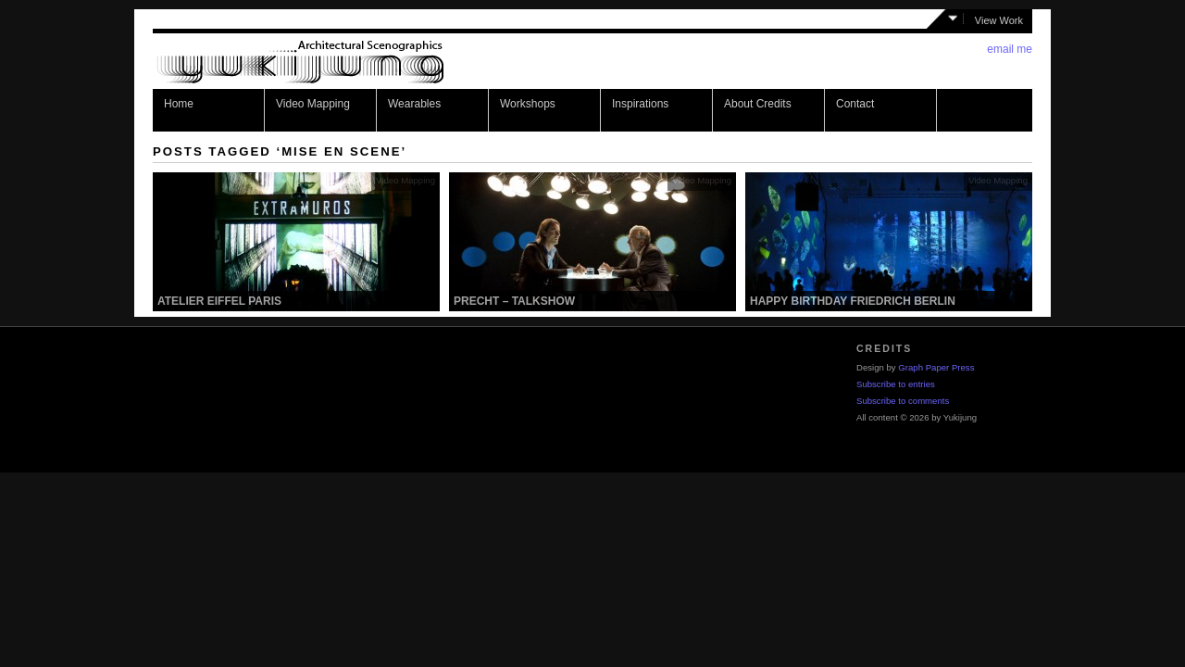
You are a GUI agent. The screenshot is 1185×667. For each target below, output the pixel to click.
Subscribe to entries (895, 384)
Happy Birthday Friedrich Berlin (852, 301)
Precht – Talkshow (514, 301)
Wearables (414, 103)
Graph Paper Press (936, 367)
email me (1009, 49)
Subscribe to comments (902, 401)
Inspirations (640, 103)
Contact (855, 103)
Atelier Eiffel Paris (219, 301)
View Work (999, 20)
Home (178, 103)
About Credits (758, 103)
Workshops (527, 103)
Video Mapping (313, 103)
